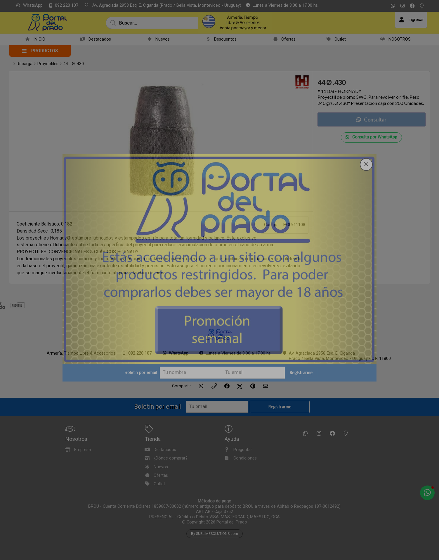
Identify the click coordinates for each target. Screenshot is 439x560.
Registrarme (304, 336)
